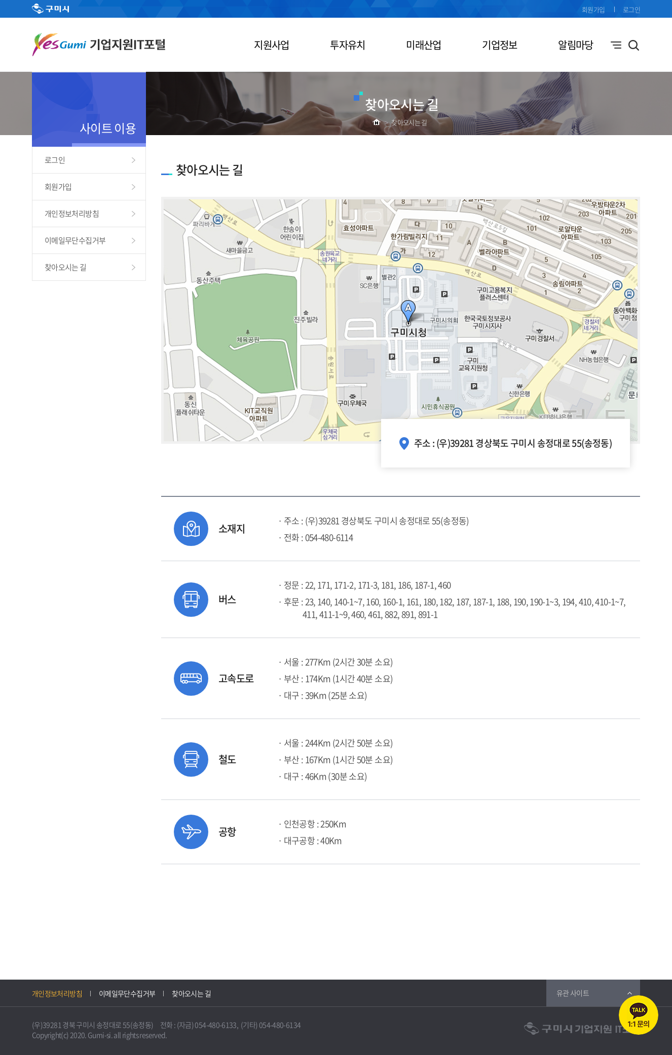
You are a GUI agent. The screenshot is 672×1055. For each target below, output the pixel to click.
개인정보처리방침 (72, 213)
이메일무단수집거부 (75, 240)
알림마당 (575, 44)
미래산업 (423, 44)
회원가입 (593, 9)
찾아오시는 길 (409, 122)
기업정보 (499, 44)
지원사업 (271, 44)
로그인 (631, 9)
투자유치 (347, 44)
